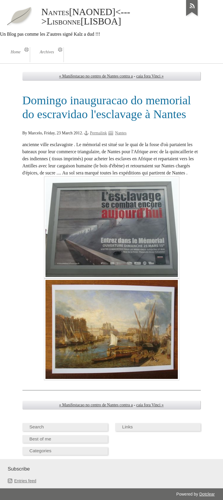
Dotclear (207, 494)
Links (127, 426)
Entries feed (25, 480)
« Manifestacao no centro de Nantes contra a (96, 76)
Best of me (40, 438)
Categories (41, 450)
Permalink (98, 133)
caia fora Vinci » (150, 76)
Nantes (121, 133)
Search (37, 426)
